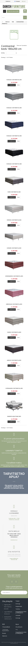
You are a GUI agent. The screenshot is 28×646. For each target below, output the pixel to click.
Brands (4, 633)
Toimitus (18, 609)
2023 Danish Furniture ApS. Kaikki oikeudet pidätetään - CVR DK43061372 (14, 643)
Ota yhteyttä (14, 542)
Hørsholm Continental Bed (14, 304)
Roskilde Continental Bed (14, 79)
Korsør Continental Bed (14, 248)
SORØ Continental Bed (14, 192)
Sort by (2, 53)
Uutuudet (18, 615)
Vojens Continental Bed (14, 332)
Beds (13, 21)
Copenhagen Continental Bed (14, 388)
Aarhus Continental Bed (14, 360)
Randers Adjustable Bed (14, 416)
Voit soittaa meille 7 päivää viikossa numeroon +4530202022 (14, 534)
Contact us (8, 1)
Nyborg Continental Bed (14, 220)
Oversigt (18, 603)
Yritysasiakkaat (6, 627)
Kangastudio (19, 606)
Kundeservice (14, 536)
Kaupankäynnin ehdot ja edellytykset (21, 612)
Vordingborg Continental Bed (14, 276)
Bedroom (8, 21)
